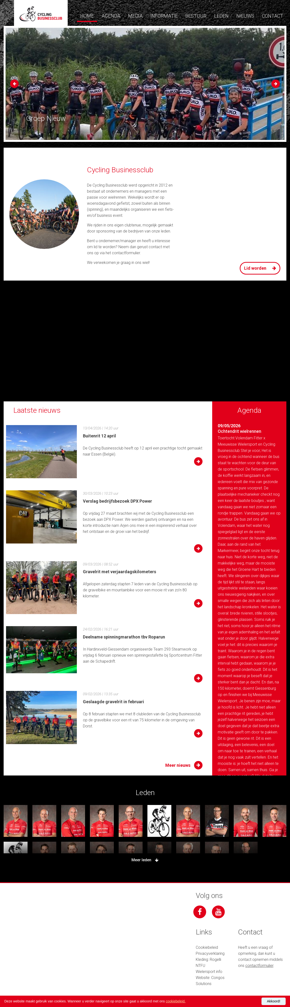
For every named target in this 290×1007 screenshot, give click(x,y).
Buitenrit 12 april (99, 435)
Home (87, 16)
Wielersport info (209, 971)
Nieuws (245, 16)
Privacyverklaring (210, 953)
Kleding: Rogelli (208, 959)
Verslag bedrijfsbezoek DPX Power (117, 501)
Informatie (164, 16)
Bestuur (195, 16)
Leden (221, 16)
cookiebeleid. (176, 1001)
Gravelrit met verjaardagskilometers (119, 571)
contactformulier (126, 253)
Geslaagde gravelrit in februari (113, 701)
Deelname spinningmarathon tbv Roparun (124, 636)
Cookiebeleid (207, 947)
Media (135, 16)
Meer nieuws (184, 765)
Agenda (111, 16)
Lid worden (261, 268)
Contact (272, 16)
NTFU (200, 965)
